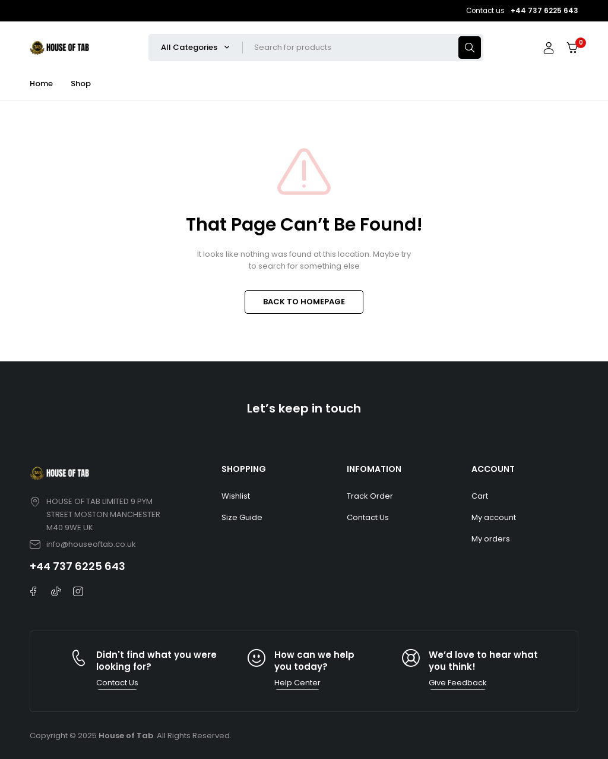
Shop (81, 83)
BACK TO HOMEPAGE (304, 301)
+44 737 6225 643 (77, 566)
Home (41, 83)
